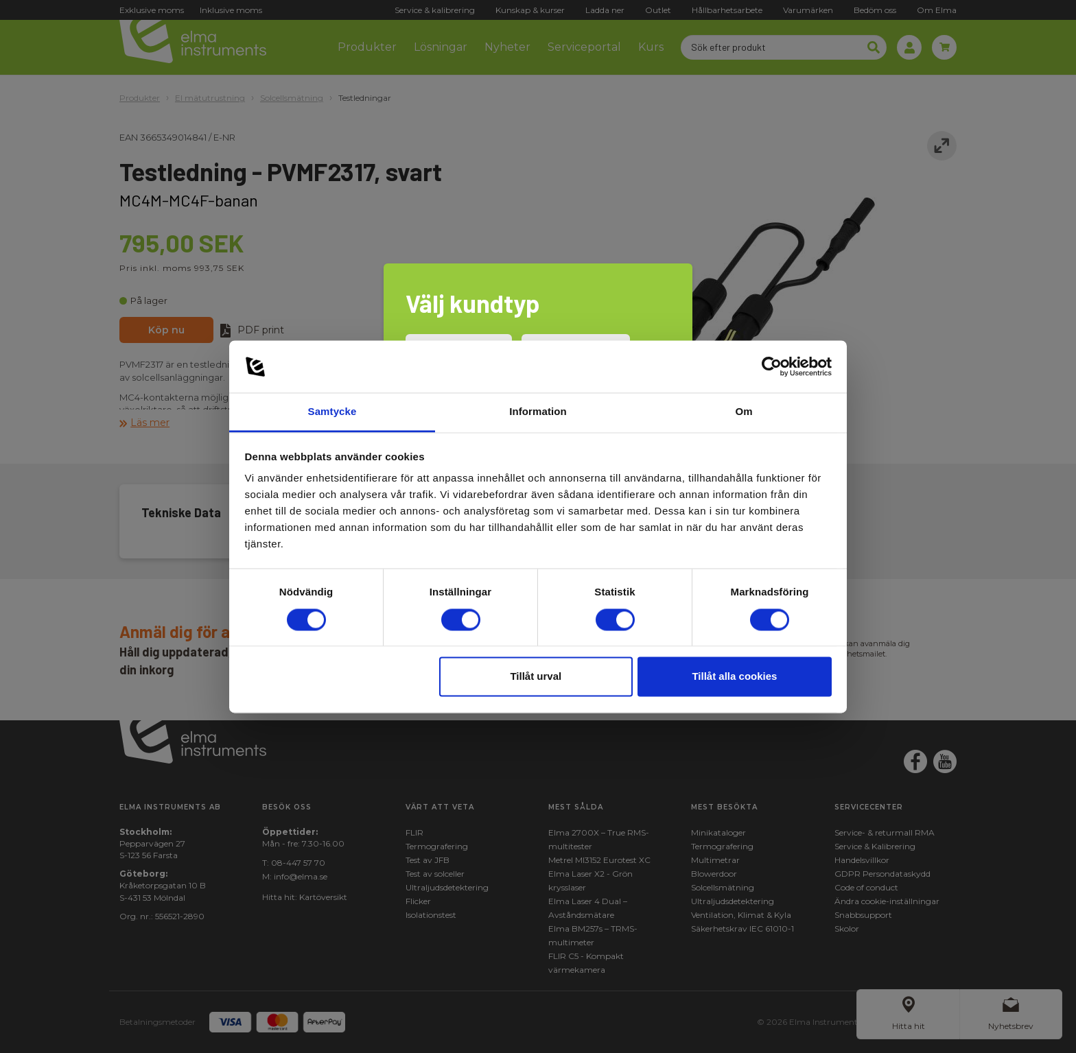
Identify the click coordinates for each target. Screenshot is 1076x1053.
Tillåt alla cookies (734, 677)
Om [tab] (743, 412)
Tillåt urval (535, 677)
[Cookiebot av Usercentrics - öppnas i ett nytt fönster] (772, 366)
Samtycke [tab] (332, 412)
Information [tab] (538, 412)
